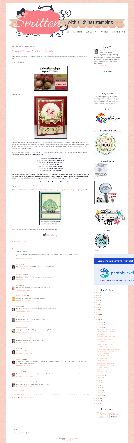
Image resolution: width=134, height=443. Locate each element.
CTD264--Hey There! (103, 355)
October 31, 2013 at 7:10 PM (24, 322)
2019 (97, 305)
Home (66, 31)
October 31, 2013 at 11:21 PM (24, 332)
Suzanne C (19, 359)
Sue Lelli (19, 317)
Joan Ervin (19, 371)
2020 (97, 302)
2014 (97, 317)
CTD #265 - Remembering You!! (106, 337)
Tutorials (104, 31)
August (100, 377)
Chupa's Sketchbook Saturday (32, 190)
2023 (97, 295)
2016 (97, 312)
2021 (97, 300)
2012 (97, 398)
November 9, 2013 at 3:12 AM (24, 387)
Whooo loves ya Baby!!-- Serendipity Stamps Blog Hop (107, 352)
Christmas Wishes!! (102, 358)
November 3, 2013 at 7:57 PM (24, 366)
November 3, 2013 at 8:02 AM (24, 353)
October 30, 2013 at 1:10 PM (24, 279)
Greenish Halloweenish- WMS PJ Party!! (108, 349)
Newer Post (15, 394)
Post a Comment (19, 390)
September (101, 375)
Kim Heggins (20, 327)
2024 (97, 292)
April (99, 387)
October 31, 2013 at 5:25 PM (24, 311)
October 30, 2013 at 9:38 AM (24, 258)
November (101, 324)
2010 (97, 403)
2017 (97, 310)
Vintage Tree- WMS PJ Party (105, 344)
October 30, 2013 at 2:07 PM (24, 290)
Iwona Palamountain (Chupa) (25, 382)
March (99, 390)
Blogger (70, 440)
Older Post (86, 394)
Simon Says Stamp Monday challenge (63, 190)
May (99, 385)
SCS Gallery (91, 31)
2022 (97, 297)
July (99, 380)
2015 (97, 315)
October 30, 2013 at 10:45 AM (24, 269)
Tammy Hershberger (22, 338)
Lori (17, 348)
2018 (97, 307)
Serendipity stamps (20, 433)
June (99, 382)
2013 (97, 320)
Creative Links (118, 31)
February (100, 392)
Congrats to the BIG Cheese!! (105, 346)
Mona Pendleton (21, 296)
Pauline (18, 306)
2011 (97, 400)
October (100, 327)
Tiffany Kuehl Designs (72, 438)
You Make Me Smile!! (103, 360)
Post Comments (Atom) (26, 397)
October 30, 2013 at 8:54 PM (24, 300)
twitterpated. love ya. (103, 341)
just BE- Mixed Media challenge (106, 332)
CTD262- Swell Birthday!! (104, 372)
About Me (77, 31)
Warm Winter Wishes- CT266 (105, 329)
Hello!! (99, 369)
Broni (18, 285)
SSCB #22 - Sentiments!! (104, 339)
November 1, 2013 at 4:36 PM (24, 343)
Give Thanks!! (101, 334)
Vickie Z (104, 49)
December (101, 322)
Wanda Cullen (20, 274)
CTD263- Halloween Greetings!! (106, 363)
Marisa (18, 264)
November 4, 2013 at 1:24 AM (24, 376)
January (100, 395)
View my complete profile (101, 65)
